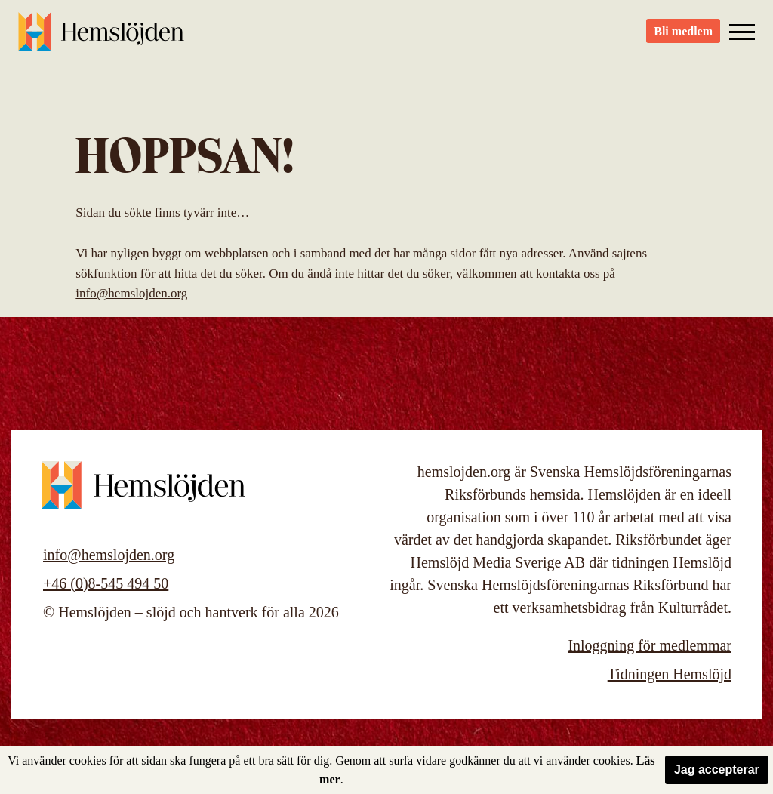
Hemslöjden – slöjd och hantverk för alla (101, 38)
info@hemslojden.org (131, 293)
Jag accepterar (716, 769)
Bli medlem (683, 38)
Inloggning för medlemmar (649, 645)
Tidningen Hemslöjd (669, 674)
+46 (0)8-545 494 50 (105, 583)
